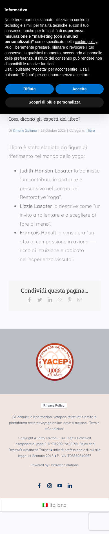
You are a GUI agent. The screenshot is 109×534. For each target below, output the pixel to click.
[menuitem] (54, 505)
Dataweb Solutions (64, 465)
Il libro (90, 130)
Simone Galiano (25, 130)
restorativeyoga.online (45, 423)
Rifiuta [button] (29, 89)
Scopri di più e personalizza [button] (54, 102)
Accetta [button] (79, 89)
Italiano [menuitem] (58, 505)
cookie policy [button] (86, 41)
